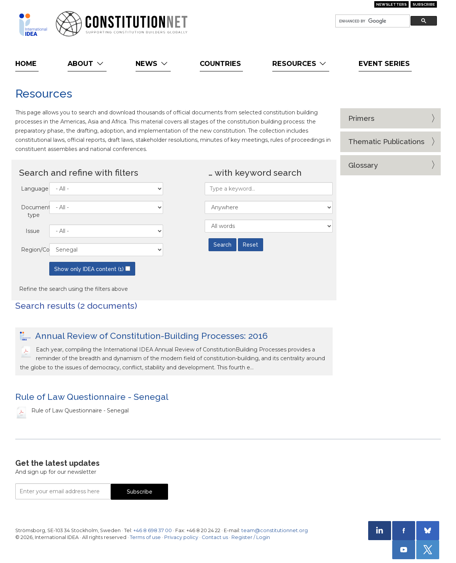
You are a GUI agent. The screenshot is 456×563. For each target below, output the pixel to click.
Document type (33, 211)
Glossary (363, 165)
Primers (361, 118)
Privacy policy (181, 537)
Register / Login (250, 537)
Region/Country (33, 249)
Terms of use (145, 537)
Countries (220, 63)
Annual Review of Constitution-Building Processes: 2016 (151, 335)
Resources (300, 63)
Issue (33, 231)
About (86, 63)
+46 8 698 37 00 (152, 530)
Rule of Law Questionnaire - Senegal (91, 396)
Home (26, 63)
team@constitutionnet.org (274, 530)
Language (33, 188)
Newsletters (391, 4)
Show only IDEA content (92, 269)
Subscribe (423, 4)
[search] (371, 21)
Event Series (384, 63)
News (152, 63)
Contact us (215, 537)
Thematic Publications (386, 141)
